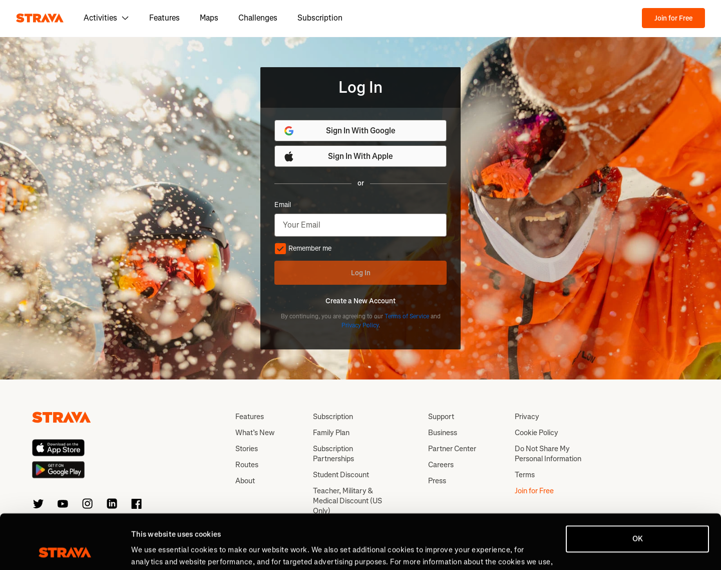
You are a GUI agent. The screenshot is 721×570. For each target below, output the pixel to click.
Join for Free (673, 18)
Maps (209, 18)
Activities (106, 18)
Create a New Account (360, 301)
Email (282, 205)
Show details (153, 550)
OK (637, 488)
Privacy (527, 417)
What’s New (254, 433)
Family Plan (331, 433)
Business (442, 433)
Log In (361, 273)
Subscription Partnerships (333, 454)
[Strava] (40, 18)
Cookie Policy (536, 433)
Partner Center (452, 449)
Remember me (302, 249)
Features (164, 18)
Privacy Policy (360, 325)
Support (441, 417)
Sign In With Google (339, 131)
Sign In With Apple (338, 156)
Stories (246, 449)
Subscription (319, 18)
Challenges (257, 18)
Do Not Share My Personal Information (548, 454)
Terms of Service (407, 316)
